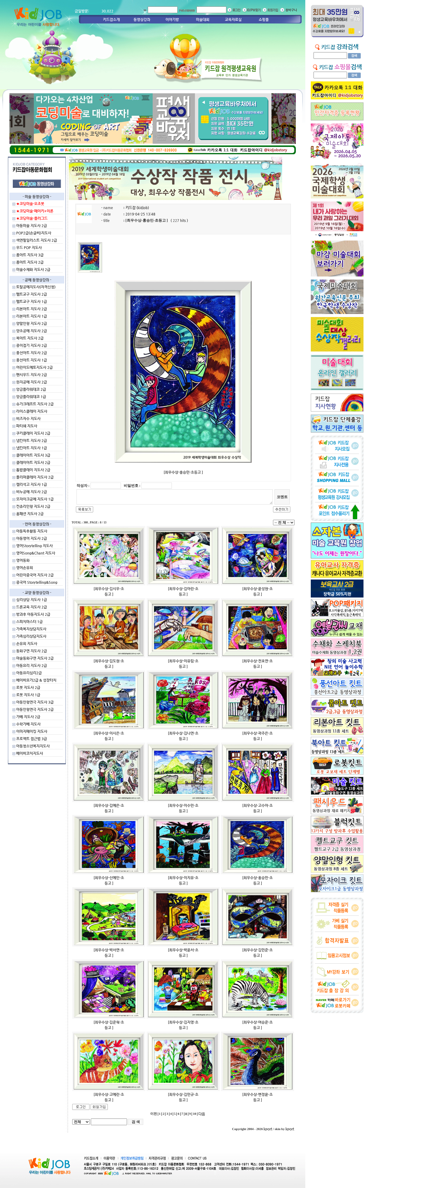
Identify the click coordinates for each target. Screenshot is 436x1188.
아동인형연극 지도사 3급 (35, 702)
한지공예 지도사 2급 (31, 382)
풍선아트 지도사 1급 (31, 360)
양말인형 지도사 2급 (31, 323)
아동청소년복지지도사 (33, 746)
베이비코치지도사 (29, 753)
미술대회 (202, 19)
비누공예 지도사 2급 (31, 492)
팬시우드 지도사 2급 (31, 375)
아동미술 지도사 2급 (31, 225)
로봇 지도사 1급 (28, 695)
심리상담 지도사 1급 (31, 600)
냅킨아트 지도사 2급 (31, 440)
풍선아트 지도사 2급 (31, 353)
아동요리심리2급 (29, 673)
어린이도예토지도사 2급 (34, 367)
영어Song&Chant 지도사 (35, 553)
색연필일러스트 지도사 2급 (36, 240)
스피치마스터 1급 (29, 621)
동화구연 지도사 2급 (31, 651)
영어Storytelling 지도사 (34, 546)
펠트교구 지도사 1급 (31, 301)
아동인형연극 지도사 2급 (35, 709)
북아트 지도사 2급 (30, 338)
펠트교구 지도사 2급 (31, 294)
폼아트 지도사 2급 (30, 262)
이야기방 (172, 19)
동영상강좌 (141, 19)
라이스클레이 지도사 (31, 411)
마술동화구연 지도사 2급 (35, 658)
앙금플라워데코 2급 (31, 389)
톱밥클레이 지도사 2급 (33, 470)
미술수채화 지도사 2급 (33, 269)
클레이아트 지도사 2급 (33, 462)
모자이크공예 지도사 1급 (35, 499)
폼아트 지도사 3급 (30, 255)
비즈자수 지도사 (28, 418)
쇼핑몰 (264, 19)
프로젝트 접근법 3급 (31, 739)
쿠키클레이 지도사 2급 (33, 433)
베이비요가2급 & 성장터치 (36, 680)
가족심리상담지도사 (31, 636)
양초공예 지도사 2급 (31, 331)
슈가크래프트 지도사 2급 (35, 404)
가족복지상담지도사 (31, 629)
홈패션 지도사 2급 (30, 514)
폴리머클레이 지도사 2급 (35, 477)
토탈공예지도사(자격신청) (35, 287)
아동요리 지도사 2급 (31, 665)
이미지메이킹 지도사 (31, 731)
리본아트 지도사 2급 (31, 309)
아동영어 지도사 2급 (31, 538)
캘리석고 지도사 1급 (31, 484)
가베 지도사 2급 (28, 717)
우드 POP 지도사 (29, 247)
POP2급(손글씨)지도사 (33, 233)
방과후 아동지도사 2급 (33, 614)
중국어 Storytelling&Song (36, 582)
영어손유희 (24, 567)
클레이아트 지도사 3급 (33, 455)
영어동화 (23, 560)
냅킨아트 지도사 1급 (31, 448)
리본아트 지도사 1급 (31, 316)
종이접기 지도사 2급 (31, 345)
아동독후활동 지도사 (31, 531)
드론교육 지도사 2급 (31, 607)
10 (194, 1113)
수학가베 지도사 (28, 724)
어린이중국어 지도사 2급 (35, 575)
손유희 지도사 (26, 643)
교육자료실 (233, 19)
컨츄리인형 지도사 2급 (33, 506)
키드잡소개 (111, 19)
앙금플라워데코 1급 (31, 396)
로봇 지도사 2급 (28, 687)
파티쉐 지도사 (26, 426)
